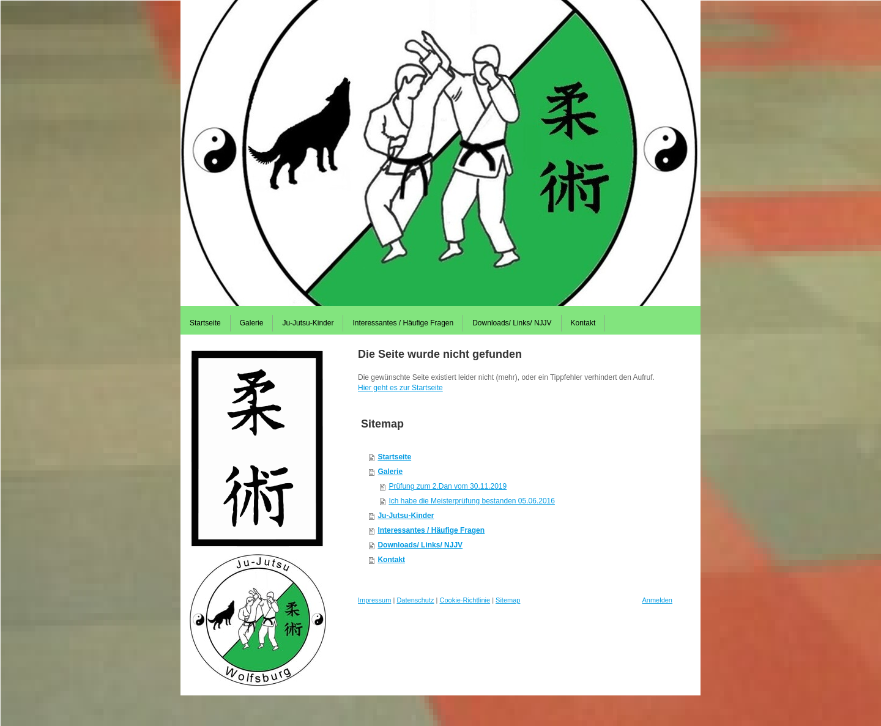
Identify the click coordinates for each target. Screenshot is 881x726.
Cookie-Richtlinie (465, 600)
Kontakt (391, 559)
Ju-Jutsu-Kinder (405, 515)
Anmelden (657, 600)
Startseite (394, 457)
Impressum (374, 600)
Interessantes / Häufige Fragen (431, 530)
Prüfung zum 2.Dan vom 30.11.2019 (447, 486)
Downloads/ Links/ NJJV (420, 545)
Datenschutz (415, 600)
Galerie (390, 471)
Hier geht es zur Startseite (400, 387)
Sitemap (508, 600)
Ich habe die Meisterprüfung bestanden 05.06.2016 (471, 501)
